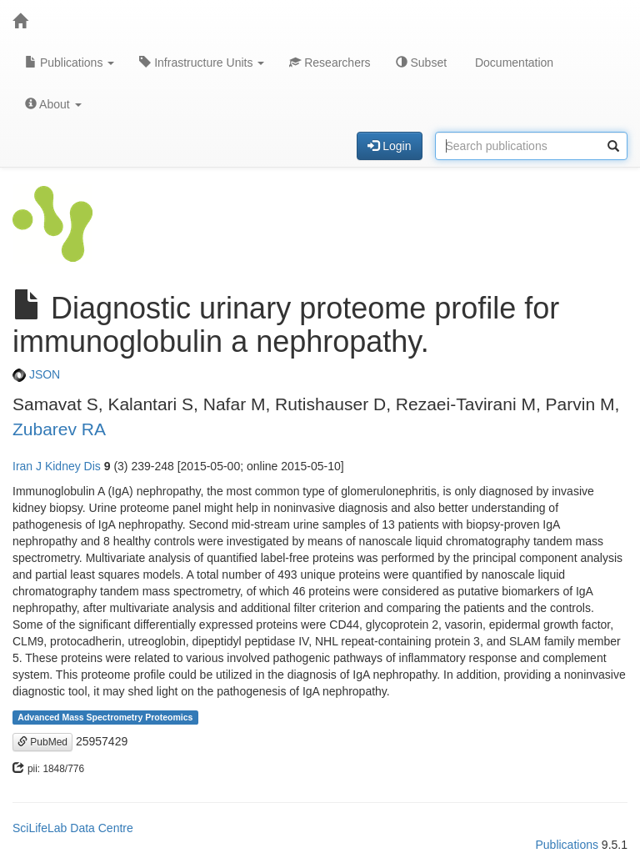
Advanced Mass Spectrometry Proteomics (105, 717)
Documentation (512, 62)
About (53, 104)
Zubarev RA (59, 429)
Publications (69, 62)
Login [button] (389, 146)
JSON (36, 374)
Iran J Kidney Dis (56, 466)
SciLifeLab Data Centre (72, 828)
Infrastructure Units (201, 62)
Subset (421, 62)
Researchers (329, 62)
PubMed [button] (43, 742)
